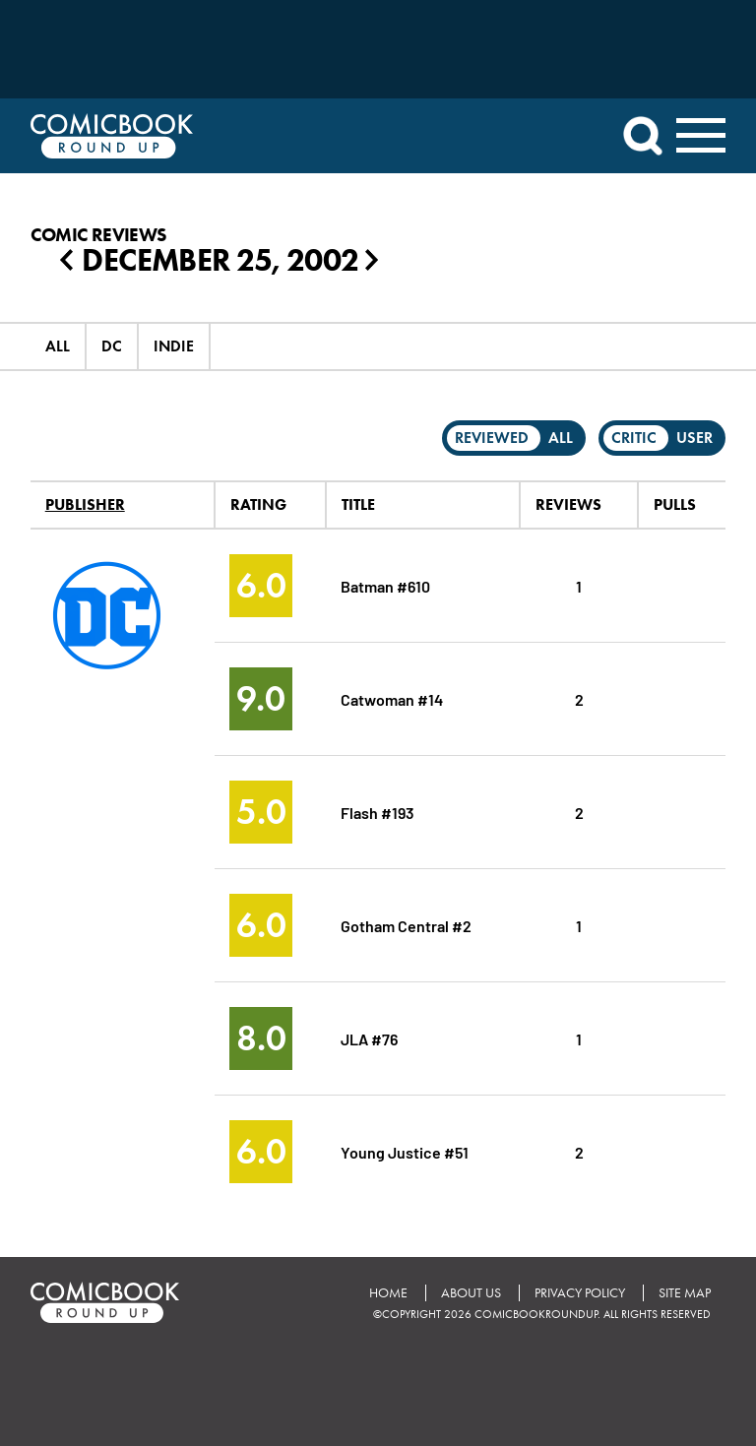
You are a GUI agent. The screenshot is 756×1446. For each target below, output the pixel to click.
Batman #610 (385, 585)
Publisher (85, 504)
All (57, 346)
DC (111, 346)
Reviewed (492, 437)
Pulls (675, 504)
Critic (634, 437)
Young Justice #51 (405, 1151)
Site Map (685, 1293)
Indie (174, 346)
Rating (258, 504)
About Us (471, 1293)
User (694, 437)
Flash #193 (377, 811)
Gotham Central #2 (406, 924)
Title (358, 504)
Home (388, 1293)
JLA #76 (369, 1038)
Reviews (568, 504)
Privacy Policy (580, 1293)
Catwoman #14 (392, 698)
